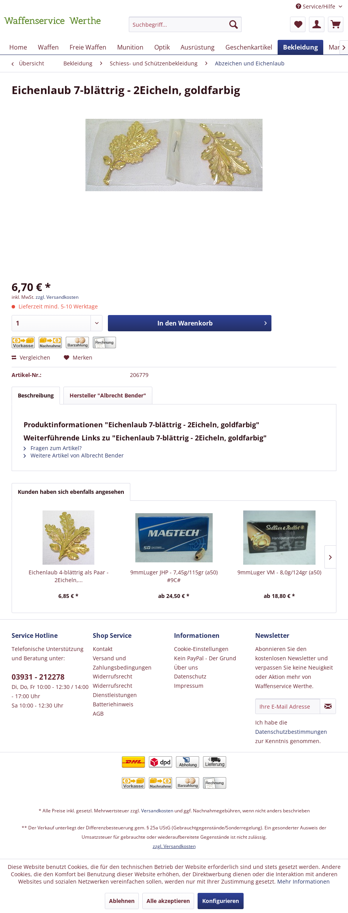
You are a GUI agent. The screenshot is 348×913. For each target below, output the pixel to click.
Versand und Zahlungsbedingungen (122, 662)
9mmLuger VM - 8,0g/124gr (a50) (279, 572)
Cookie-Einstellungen (201, 649)
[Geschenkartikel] (249, 47)
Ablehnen (122, 900)
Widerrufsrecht (112, 676)
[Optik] (162, 47)
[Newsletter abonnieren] (328, 706)
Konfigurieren (220, 900)
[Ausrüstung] (197, 47)
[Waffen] (48, 47)
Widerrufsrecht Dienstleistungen (115, 690)
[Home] (18, 47)
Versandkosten (157, 810)
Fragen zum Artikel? (53, 448)
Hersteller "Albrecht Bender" (108, 395)
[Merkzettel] (297, 24)
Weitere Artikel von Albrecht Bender (74, 455)
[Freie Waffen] (88, 47)
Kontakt (103, 649)
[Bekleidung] (300, 47)
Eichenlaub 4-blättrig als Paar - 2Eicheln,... (69, 576)
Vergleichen (31, 357)
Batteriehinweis (113, 704)
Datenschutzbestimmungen (291, 731)
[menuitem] (185, 28)
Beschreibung (36, 395)
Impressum (188, 685)
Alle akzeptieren (168, 900)
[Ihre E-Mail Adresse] (287, 706)
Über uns (186, 667)
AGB (98, 713)
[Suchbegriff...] (185, 24)
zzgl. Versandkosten (57, 297)
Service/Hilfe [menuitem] (316, 6)
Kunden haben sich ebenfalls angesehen (71, 491)
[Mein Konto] (316, 24)
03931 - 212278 (38, 677)
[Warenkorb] (335, 24)
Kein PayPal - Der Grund (205, 658)
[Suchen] (233, 24)
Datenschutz (190, 676)
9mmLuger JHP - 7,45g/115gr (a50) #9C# (174, 576)
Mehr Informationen (303, 881)
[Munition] (130, 47)
